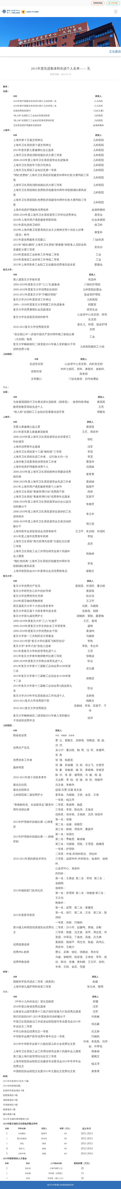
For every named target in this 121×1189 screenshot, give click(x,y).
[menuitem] (115, 11)
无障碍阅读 (98, 3)
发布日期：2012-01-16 (60, 74)
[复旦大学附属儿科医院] (20, 12)
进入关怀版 (113, 3)
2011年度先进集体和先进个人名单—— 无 (60, 68)
